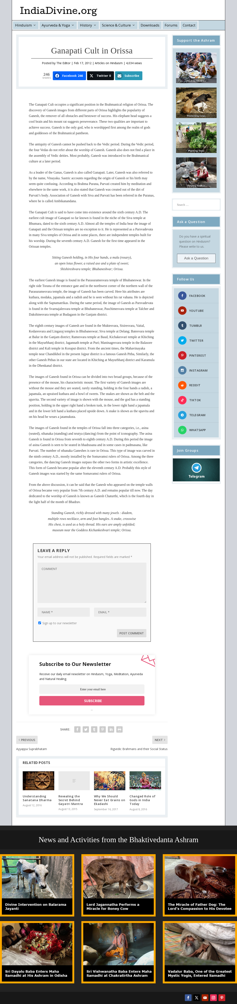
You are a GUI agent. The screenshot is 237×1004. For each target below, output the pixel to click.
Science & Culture (116, 25)
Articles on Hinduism (109, 63)
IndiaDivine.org (58, 12)
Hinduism (23, 25)
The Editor (63, 63)
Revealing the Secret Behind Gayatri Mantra (70, 800)
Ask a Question (196, 258)
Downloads (150, 25)
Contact (189, 25)
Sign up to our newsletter (57, 623)
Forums (171, 25)
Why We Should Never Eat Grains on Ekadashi (109, 800)
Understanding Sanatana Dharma (37, 798)
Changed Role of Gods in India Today (143, 800)
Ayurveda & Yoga (56, 25)
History (86, 25)
